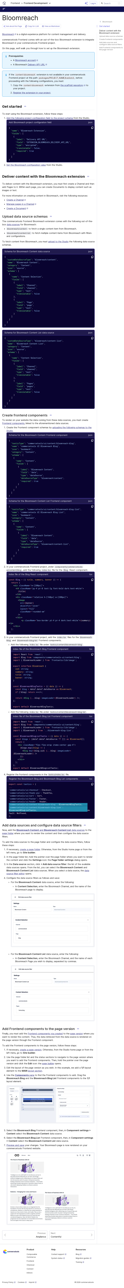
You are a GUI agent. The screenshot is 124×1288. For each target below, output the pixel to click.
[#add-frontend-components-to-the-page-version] (110, 49)
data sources (13, 224)
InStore (29, 1273)
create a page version (31, 1049)
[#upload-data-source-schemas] (110, 36)
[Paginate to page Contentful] (72, 1235)
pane (24, 1075)
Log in (93, 3)
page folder (8, 833)
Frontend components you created (45, 1033)
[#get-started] (110, 26)
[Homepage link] (4, 3)
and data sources (50, 830)
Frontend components (13, 423)
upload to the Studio (58, 241)
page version (76, 1033)
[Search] (110, 3)
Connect (30, 1269)
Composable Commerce (32, 1255)
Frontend (30, 1261)
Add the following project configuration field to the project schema (39, 118)
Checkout (30, 1265)
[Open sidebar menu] (4, 9)
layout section (35, 1070)
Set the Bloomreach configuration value (26, 165)
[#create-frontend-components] (110, 39)
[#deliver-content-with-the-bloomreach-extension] (110, 32)
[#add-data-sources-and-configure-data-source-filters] (110, 43)
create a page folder (30, 849)
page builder (48, 1063)
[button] (31, 3)
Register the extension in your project (31, 92)
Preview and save (15, 1145)
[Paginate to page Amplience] (24, 1235)
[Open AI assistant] (86, 3)
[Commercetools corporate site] (11, 1251)
